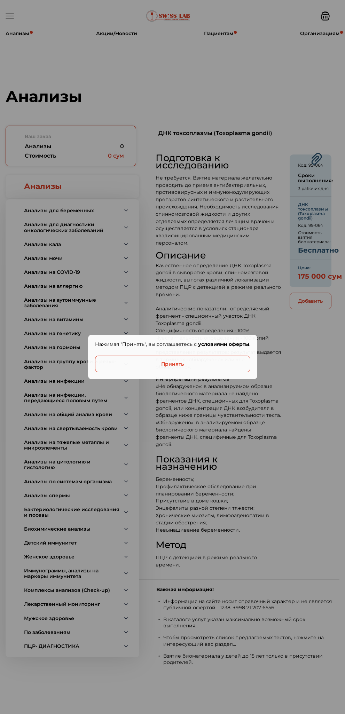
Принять (172, 364)
